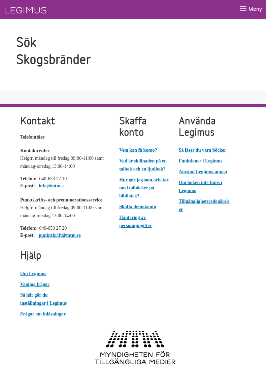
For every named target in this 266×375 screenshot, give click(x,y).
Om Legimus (33, 273)
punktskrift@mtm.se (60, 235)
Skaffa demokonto (137, 206)
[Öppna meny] (250, 9)
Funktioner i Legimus (201, 160)
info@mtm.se (52, 185)
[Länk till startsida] (38, 9)
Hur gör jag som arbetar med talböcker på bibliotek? (143, 187)
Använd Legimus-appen (203, 171)
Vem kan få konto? (138, 150)
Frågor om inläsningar (43, 313)
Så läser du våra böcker (202, 150)
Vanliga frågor (34, 284)
